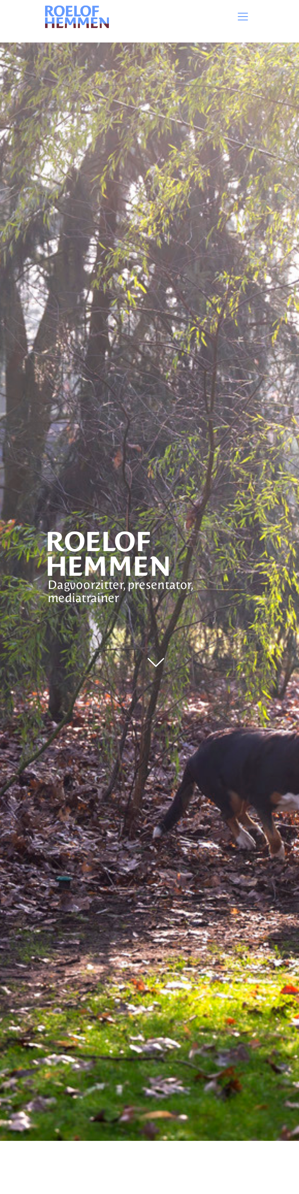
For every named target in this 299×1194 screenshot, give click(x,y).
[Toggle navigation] (242, 16)
